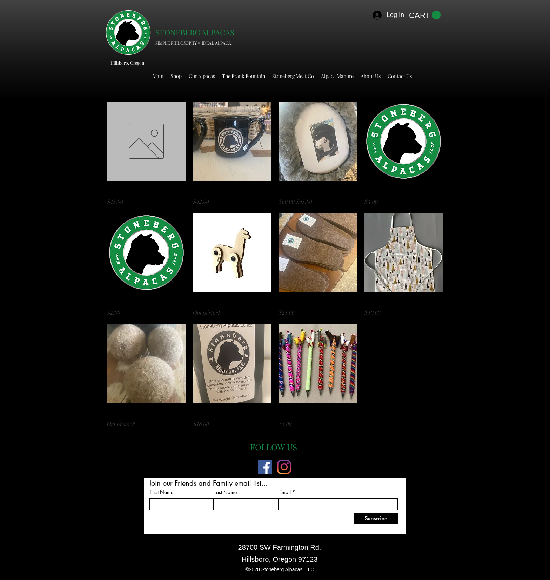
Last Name (225, 492)
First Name (161, 492)
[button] (425, 15)
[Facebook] (265, 467)
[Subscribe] (376, 518)
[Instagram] (284, 467)
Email (285, 492)
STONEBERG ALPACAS (194, 32)
